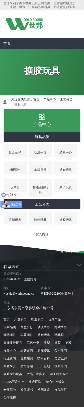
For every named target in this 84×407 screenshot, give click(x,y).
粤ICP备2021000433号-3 (57, 293)
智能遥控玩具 (12, 342)
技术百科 (43, 358)
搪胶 (68, 342)
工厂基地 (43, 366)
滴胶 (57, 342)
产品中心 (49, 99)
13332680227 (12, 279)
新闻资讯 (43, 350)
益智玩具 (43, 335)
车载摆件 (26, 335)
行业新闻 (9, 358)
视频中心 (9, 350)
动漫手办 (43, 327)
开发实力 (20, 319)
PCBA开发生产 (13, 382)
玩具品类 (42, 137)
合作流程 (9, 397)
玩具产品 (54, 319)
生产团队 (35, 382)
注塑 (47, 342)
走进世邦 (60, 358)
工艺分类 (66, 99)
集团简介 (9, 366)
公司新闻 (60, 350)
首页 (7, 43)
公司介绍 (26, 366)
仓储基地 (9, 389)
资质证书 (26, 389)
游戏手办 (60, 327)
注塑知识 (26, 358)
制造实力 (37, 319)
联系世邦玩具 (12, 374)
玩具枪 (59, 335)
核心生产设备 (55, 382)
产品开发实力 (36, 374)
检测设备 (43, 389)
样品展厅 (60, 389)
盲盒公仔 (26, 327)
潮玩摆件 (9, 335)
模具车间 (60, 366)
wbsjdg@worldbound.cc (18, 293)
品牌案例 (26, 350)
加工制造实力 (59, 374)
